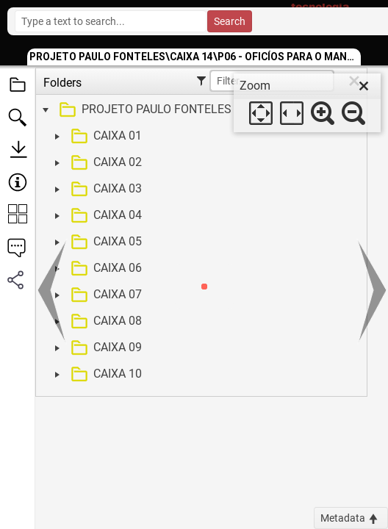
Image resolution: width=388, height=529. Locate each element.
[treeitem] (199, 110)
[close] (364, 86)
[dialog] (307, 102)
